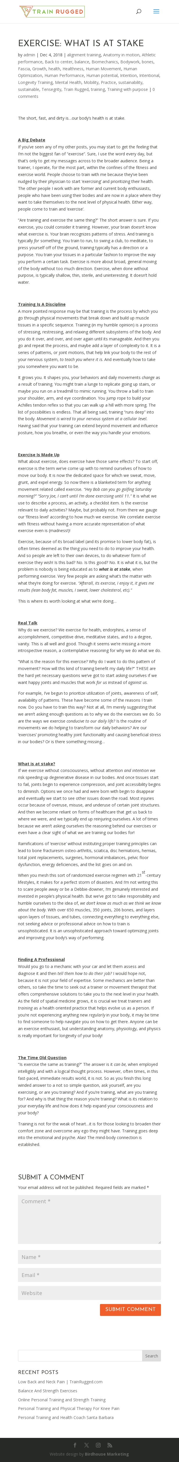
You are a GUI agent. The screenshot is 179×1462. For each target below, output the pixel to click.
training (98, 89)
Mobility (91, 82)
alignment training (84, 55)
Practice (108, 82)
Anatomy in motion (121, 55)
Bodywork (129, 61)
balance (82, 61)
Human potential (102, 75)
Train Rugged (76, 89)
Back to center (58, 61)
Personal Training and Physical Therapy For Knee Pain (68, 1408)
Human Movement (103, 68)
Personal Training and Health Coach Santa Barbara (66, 1417)
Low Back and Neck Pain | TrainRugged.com (60, 1381)
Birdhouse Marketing (107, 1454)
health (54, 68)
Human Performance (64, 75)
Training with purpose (127, 89)
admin (29, 55)
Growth (39, 68)
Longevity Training (35, 82)
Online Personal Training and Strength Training (61, 1399)
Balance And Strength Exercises (47, 1390)
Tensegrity (51, 89)
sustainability (130, 82)
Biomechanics (105, 61)
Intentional (149, 75)
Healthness (72, 68)
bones (147, 61)
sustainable (28, 89)
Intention (128, 75)
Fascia (24, 68)
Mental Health (68, 82)
